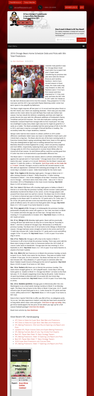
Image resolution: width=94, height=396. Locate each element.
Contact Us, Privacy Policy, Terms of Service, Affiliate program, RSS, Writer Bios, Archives (60, 393)
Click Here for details (36, 335)
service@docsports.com (20, 7)
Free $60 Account (16, 2)
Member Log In (71, 7)
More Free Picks (76, 47)
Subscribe (81, 24)
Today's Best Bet (31, 2)
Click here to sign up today (28, 330)
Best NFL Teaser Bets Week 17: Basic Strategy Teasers (34, 378)
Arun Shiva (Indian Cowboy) (78, 71)
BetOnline (21, 165)
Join (81, 7)
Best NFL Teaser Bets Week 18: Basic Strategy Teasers (34, 371)
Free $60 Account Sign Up (75, 92)
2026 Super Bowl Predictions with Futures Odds (32, 381)
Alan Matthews (18, 45)
